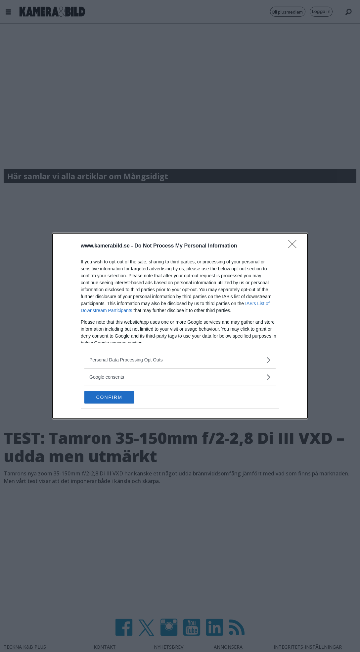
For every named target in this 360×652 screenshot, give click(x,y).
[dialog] (180, 326)
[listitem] (180, 359)
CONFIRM (116, 397)
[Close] (294, 246)
